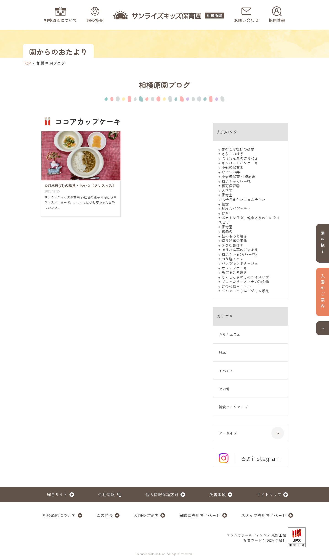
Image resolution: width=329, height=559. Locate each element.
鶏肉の (226, 231)
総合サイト (57, 494)
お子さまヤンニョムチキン (243, 199)
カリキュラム (230, 334)
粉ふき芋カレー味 (236, 181)
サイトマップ (269, 494)
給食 (225, 204)
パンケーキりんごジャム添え (245, 290)
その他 (224, 388)
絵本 (222, 352)
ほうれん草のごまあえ (239, 249)
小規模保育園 (232, 167)
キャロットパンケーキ (239, 163)
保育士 (226, 195)
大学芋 (226, 190)
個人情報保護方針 (162, 494)
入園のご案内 (146, 515)
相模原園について (59, 515)
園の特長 (104, 515)
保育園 (226, 226)
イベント (226, 370)
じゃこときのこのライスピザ (245, 277)
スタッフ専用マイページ (263, 515)
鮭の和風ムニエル (236, 286)
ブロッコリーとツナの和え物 (245, 281)
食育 (225, 213)
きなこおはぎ (232, 153)
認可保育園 (230, 185)
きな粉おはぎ (232, 245)
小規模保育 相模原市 (238, 176)
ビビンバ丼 (230, 172)
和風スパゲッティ (236, 208)
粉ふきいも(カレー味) (239, 254)
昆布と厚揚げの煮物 (237, 149)
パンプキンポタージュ (239, 263)
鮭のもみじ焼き (234, 236)
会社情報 (106, 494)
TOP (27, 63)
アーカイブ (251, 433)
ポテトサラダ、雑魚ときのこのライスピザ (249, 220)
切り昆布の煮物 (234, 240)
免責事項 (217, 494)
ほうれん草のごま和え (239, 158)
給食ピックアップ (233, 406)
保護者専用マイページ (199, 515)
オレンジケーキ (234, 268)
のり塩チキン (232, 258)
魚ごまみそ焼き (234, 272)
